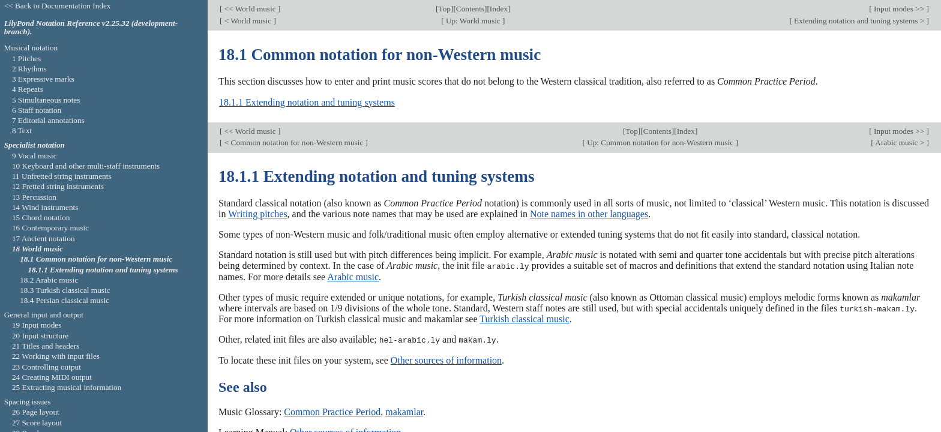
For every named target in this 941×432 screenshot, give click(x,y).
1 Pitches (26, 58)
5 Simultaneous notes (46, 99)
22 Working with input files (56, 356)
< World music (247, 20)
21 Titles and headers (45, 345)
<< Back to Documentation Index (57, 5)
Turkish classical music (525, 318)
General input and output (43, 314)
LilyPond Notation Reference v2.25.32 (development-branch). (91, 28)
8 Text (22, 130)
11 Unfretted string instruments (62, 176)
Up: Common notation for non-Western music (660, 142)
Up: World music (473, 20)
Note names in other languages (589, 214)
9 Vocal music (34, 155)
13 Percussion (34, 197)
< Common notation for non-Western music (293, 142)
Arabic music (353, 276)
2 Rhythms (29, 68)
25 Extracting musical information (66, 387)
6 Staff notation (36, 110)
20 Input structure (40, 335)
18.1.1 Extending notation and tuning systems (307, 102)
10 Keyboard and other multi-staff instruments (86, 165)
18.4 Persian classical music (64, 300)
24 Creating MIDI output (52, 377)
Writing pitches (257, 214)
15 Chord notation (41, 217)
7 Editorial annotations (48, 120)
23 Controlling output (46, 366)
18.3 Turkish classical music (65, 290)
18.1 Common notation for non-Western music (96, 258)
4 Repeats (27, 89)
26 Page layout (35, 411)
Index (499, 8)
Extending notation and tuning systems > (859, 20)
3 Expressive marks (43, 78)
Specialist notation (34, 144)
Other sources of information (446, 359)
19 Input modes (37, 324)
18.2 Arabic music (49, 279)
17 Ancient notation (43, 238)
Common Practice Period (332, 411)
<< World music (250, 8)
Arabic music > (900, 142)
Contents (470, 8)
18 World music (37, 248)
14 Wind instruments (45, 207)
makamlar (404, 411)
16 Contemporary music (50, 227)
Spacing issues (27, 401)
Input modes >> (899, 8)
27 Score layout (37, 422)
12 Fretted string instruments (58, 186)
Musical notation (31, 47)
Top (445, 8)
